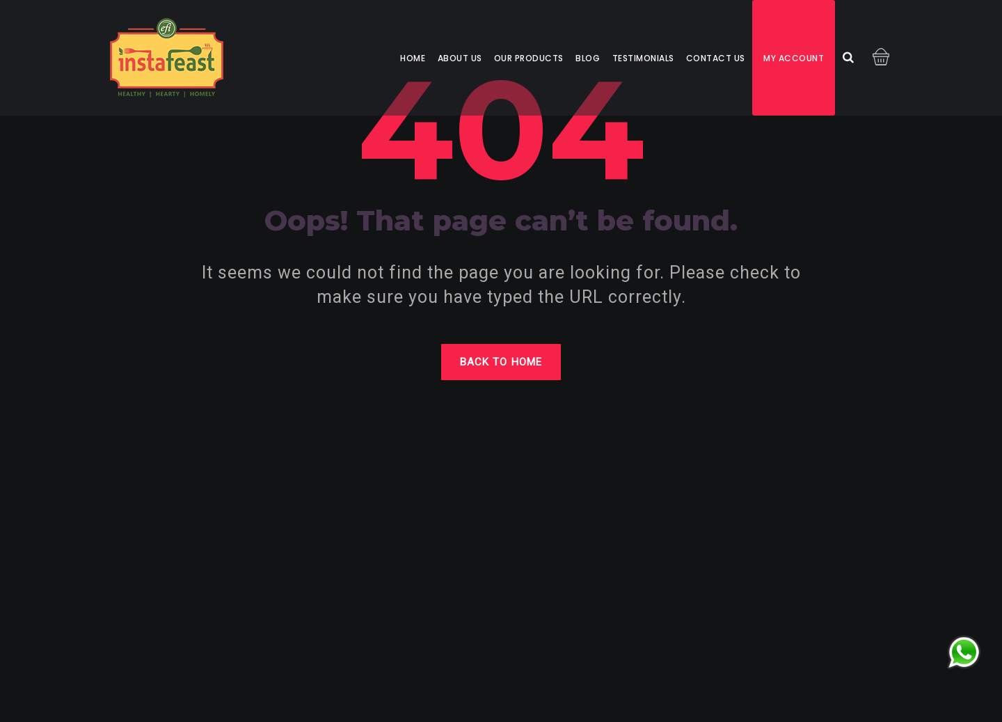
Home (412, 58)
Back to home (501, 362)
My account (793, 58)
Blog (587, 58)
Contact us (715, 58)
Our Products (529, 58)
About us (460, 58)
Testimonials (643, 58)
